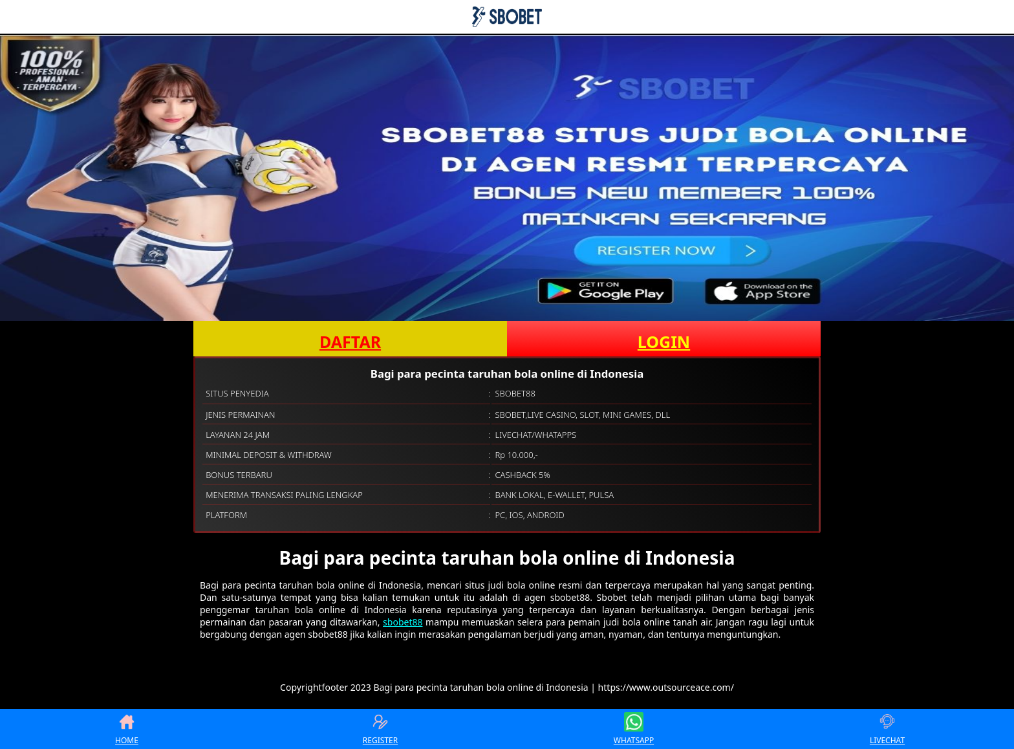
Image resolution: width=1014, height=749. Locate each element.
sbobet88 (402, 622)
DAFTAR (350, 342)
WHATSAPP (634, 729)
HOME (126, 729)
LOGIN (664, 342)
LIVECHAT (887, 729)
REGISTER (380, 729)
